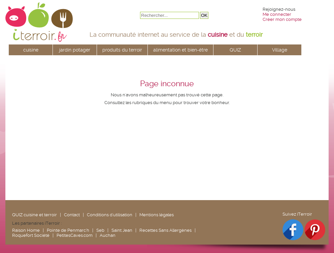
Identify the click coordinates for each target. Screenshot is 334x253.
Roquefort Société (30, 235)
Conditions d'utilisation (109, 214)
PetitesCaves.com (75, 235)
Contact (72, 214)
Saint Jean (121, 230)
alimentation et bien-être (180, 50)
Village (279, 50)
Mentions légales (156, 214)
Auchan (107, 235)
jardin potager (74, 50)
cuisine (30, 50)
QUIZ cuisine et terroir (34, 214)
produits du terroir (122, 50)
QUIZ (235, 50)
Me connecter (277, 14)
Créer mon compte (282, 19)
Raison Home (26, 230)
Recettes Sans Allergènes (165, 230)
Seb (100, 230)
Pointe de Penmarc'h (68, 230)
